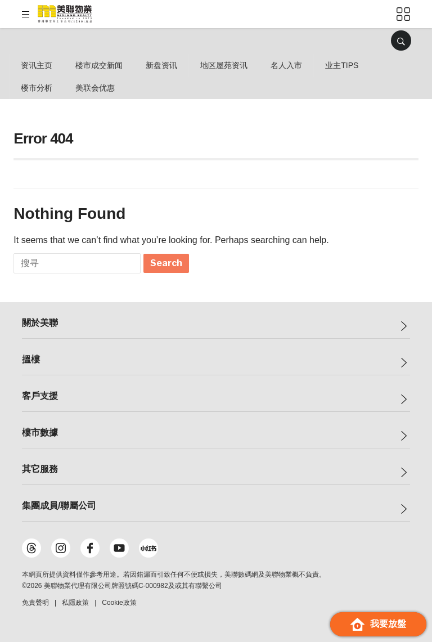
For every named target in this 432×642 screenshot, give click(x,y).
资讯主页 (36, 65)
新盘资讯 (161, 65)
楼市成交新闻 (99, 65)
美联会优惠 (95, 87)
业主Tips (341, 65)
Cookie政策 (119, 603)
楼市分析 (36, 87)
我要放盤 (378, 624)
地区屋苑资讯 (224, 65)
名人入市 (286, 65)
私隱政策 (75, 603)
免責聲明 (35, 603)
